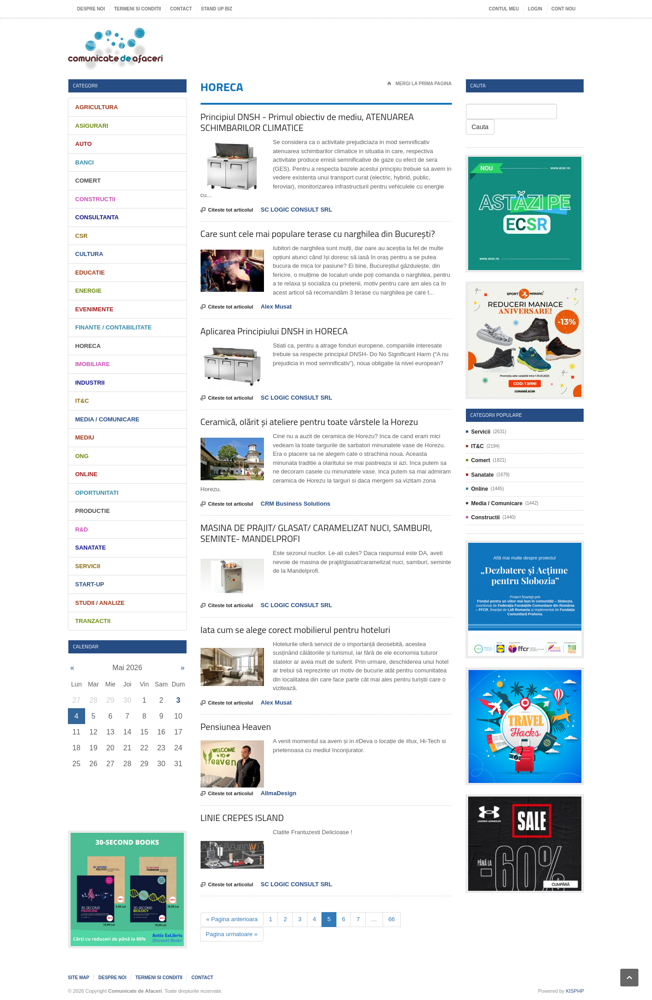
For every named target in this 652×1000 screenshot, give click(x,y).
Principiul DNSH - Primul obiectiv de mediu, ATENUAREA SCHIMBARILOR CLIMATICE (307, 122)
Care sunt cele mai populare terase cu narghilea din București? (318, 234)
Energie (88, 290)
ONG (82, 456)
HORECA (88, 346)
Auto (83, 143)
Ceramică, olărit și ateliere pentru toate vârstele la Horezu (309, 422)
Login (535, 8)
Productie (92, 510)
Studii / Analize (100, 602)
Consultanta (97, 217)
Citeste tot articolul (227, 210)
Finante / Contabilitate (113, 327)
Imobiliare (92, 364)
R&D (81, 529)
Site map (78, 977)
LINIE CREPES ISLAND (242, 818)
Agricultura (96, 107)
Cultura (89, 254)
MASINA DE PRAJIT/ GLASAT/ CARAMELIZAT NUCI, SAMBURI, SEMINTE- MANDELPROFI (316, 533)
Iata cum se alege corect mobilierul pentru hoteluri (295, 630)
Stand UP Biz (216, 8)
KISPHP (575, 991)
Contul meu (504, 8)
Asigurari (91, 125)
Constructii (95, 199)
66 (391, 919)
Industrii (90, 382)
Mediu (84, 437)
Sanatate (90, 547)
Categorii (85, 85)
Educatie (90, 272)
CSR (81, 235)
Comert (88, 180)
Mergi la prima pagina (419, 84)
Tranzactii (92, 621)
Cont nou (563, 8)
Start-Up (89, 584)
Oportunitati (97, 492)
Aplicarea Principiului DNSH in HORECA (274, 331)
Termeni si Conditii (137, 8)
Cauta (480, 126)
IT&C (82, 400)
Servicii (87, 566)
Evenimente (94, 309)
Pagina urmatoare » (232, 934)
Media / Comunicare (107, 419)
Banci (84, 162)
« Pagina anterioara (232, 919)
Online (86, 474)
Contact (181, 8)
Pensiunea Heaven (236, 727)
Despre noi (91, 8)
